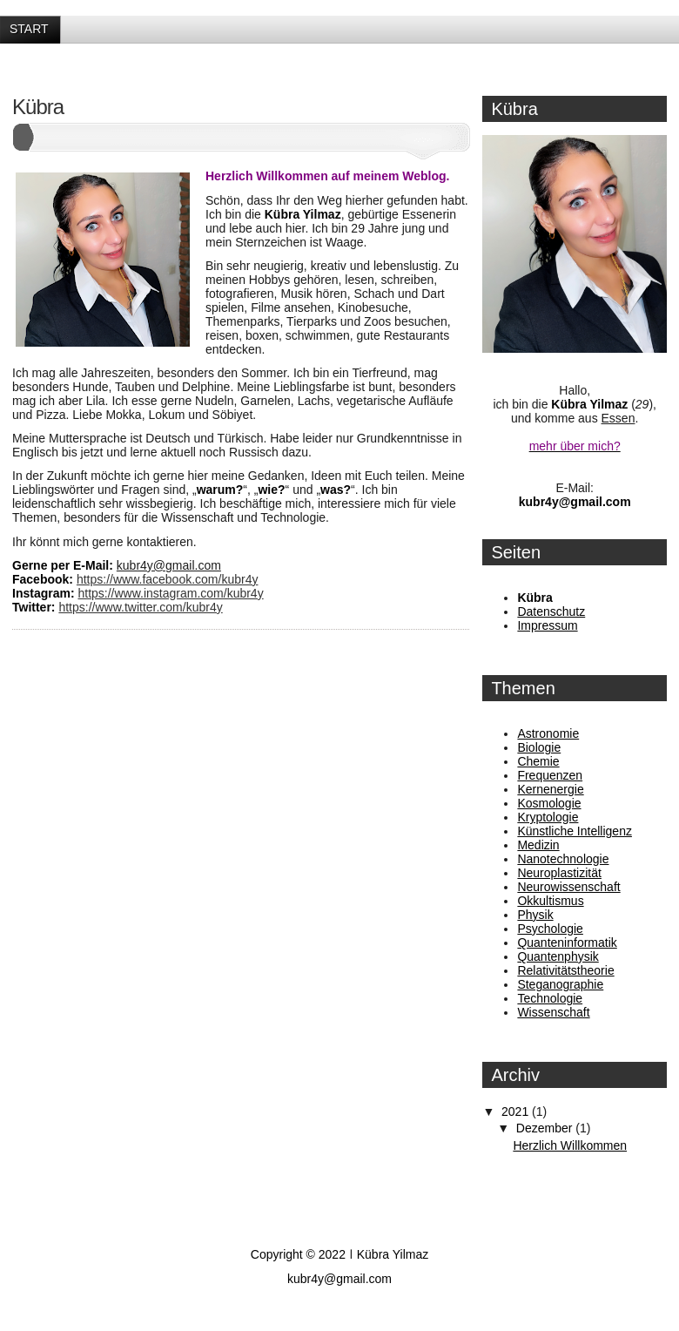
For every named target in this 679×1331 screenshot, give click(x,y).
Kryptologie (547, 817)
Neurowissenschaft (568, 887)
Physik (535, 915)
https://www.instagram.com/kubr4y (170, 593)
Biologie (539, 747)
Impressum (547, 625)
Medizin (538, 845)
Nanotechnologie (562, 859)
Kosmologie (549, 803)
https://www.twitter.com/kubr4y (140, 607)
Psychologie (550, 929)
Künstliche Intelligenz (574, 831)
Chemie (538, 761)
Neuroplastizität (559, 873)
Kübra (38, 106)
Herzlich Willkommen (570, 1145)
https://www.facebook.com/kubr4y (168, 579)
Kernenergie (550, 789)
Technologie (549, 998)
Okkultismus (550, 901)
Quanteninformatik (566, 942)
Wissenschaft (553, 1012)
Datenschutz (551, 611)
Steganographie (560, 984)
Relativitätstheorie (565, 970)
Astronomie (548, 733)
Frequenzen (549, 775)
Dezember (545, 1128)
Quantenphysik (557, 956)
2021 (516, 1111)
